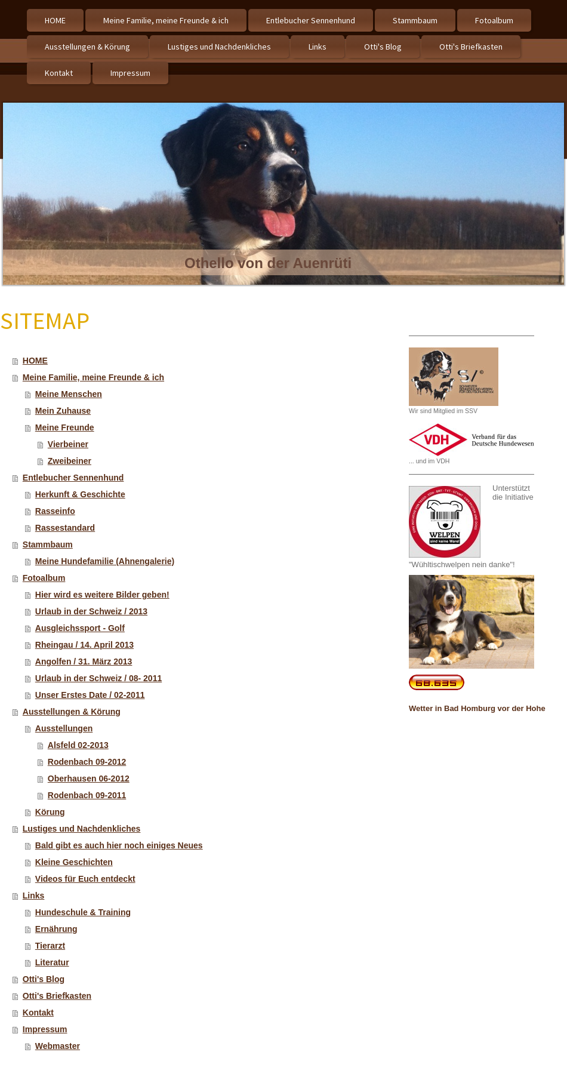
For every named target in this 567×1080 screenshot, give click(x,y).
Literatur (52, 962)
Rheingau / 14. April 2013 (84, 645)
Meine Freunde (64, 427)
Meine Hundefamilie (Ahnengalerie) (104, 561)
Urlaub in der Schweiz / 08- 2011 (98, 678)
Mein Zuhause (63, 411)
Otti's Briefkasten (57, 996)
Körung (50, 812)
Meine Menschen (68, 394)
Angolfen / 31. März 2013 (83, 661)
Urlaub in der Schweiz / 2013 (91, 611)
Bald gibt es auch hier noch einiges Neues (119, 845)
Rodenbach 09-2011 (87, 795)
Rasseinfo (55, 511)
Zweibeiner (69, 461)
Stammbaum (48, 544)
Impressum (45, 1029)
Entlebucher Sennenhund (73, 477)
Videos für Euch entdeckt (85, 879)
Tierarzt (50, 945)
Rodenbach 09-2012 (87, 762)
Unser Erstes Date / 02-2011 (90, 695)
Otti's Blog (43, 979)
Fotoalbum (44, 578)
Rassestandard (65, 528)
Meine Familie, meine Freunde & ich (93, 377)
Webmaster (57, 1046)
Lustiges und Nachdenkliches (82, 828)
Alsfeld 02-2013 (78, 745)
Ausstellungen (64, 728)
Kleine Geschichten (74, 862)
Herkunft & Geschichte (80, 494)
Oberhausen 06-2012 (89, 778)
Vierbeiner (68, 444)
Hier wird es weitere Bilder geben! (102, 594)
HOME (35, 360)
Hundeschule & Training (83, 912)
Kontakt (38, 1012)
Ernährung (56, 929)
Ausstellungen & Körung (72, 711)
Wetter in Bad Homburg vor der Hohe (477, 708)
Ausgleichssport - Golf (80, 628)
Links (34, 895)
